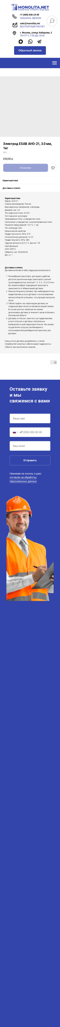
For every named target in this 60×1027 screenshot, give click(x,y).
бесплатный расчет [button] (32, 26)
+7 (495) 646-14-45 (29, 14)
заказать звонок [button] (30, 18)
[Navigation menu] (54, 63)
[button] (30, 50)
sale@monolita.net (30, 23)
